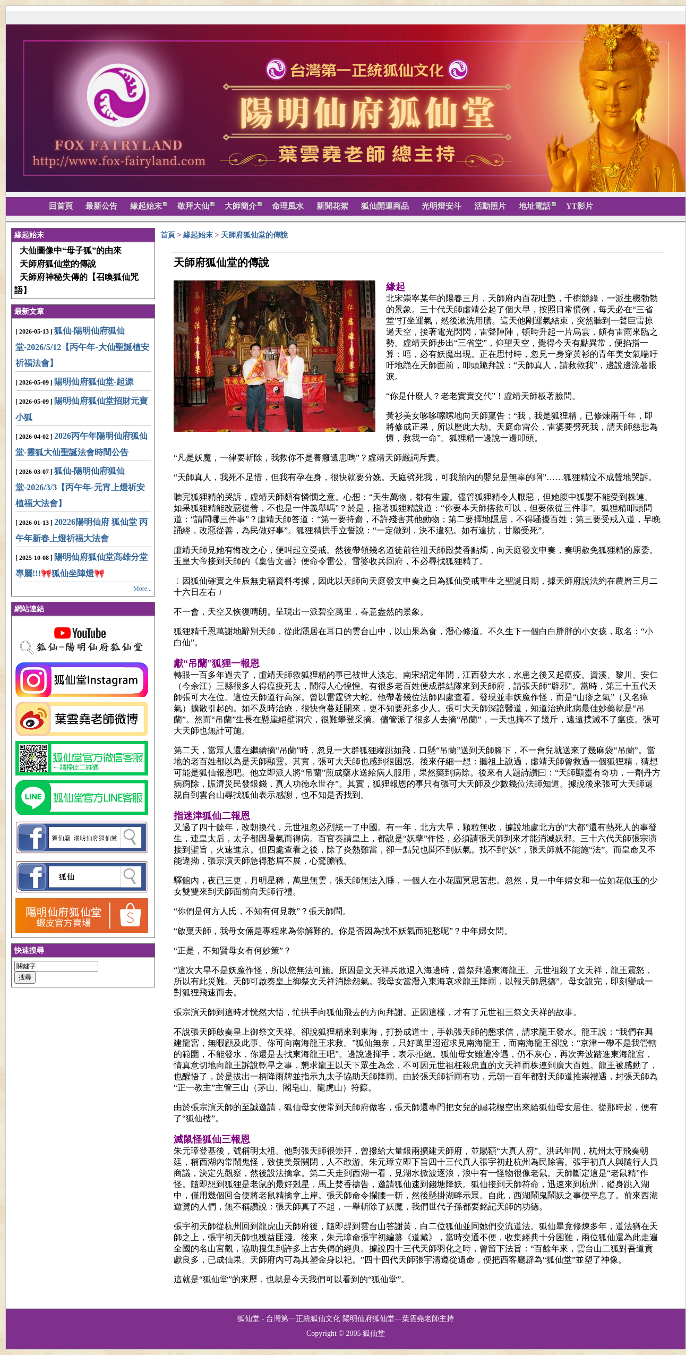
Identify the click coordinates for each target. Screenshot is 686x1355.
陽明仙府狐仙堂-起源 (93, 381)
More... (142, 588)
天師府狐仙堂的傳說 (254, 235)
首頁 (167, 235)
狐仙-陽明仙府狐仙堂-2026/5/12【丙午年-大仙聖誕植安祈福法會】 (82, 347)
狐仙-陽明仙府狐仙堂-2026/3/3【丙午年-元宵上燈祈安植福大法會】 (80, 487)
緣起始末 (199, 235)
